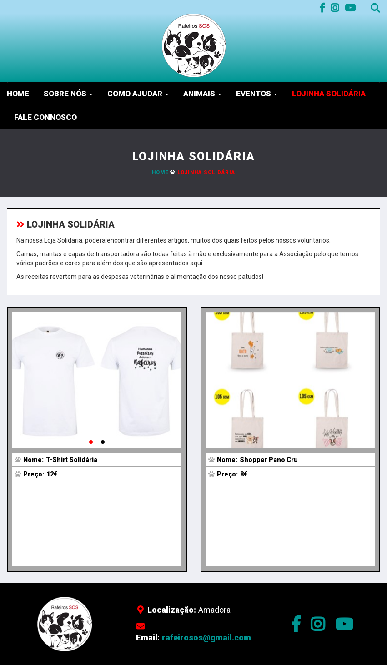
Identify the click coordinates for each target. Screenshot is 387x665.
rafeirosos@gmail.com (206, 637)
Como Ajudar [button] (138, 93)
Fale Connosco (45, 117)
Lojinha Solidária (329, 93)
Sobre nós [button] (68, 93)
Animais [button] (202, 93)
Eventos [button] (256, 93)
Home (18, 93)
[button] (91, 442)
